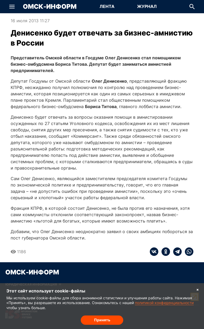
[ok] (164, 251)
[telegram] (176, 251)
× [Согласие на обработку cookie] (197, 289)
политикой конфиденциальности (164, 302)
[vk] (154, 251)
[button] (12, 6)
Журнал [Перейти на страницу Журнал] (147, 6)
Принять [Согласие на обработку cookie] (102, 320)
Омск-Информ (49, 6)
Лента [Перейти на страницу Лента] (107, 6)
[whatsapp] (187, 251)
